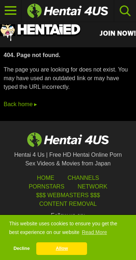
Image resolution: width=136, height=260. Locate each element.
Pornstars (46, 186)
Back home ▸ (20, 104)
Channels (83, 178)
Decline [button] (21, 248)
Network (92, 186)
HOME (45, 178)
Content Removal (68, 204)
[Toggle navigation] (10, 11)
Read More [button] (94, 232)
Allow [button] (62, 248)
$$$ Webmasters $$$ (68, 195)
